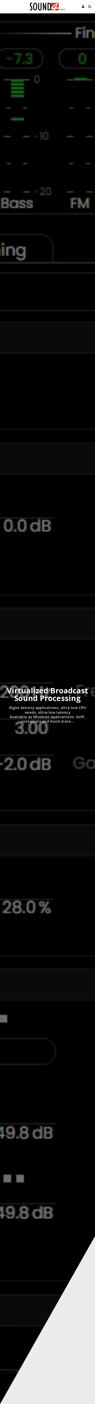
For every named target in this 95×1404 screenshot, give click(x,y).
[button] (5, 6)
